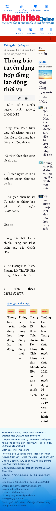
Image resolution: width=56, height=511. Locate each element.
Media (46, 10)
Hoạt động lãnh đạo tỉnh (21, 11)
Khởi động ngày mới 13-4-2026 (45, 92)
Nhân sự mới (36, 10)
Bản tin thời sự (45, 66)
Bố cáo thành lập (30, 50)
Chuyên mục (7, 10)
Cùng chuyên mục (19, 303)
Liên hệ (42, 33)
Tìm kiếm (19, 33)
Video (43, 62)
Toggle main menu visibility (52, 38)
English (50, 33)
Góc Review (31, 33)
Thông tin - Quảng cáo (17, 45)
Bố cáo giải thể (11, 50)
